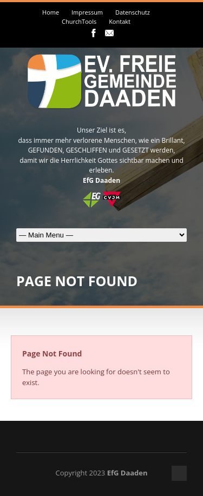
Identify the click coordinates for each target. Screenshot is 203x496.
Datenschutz (132, 12)
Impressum (87, 12)
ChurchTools (79, 21)
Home (50, 12)
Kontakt (119, 21)
